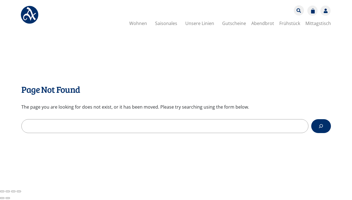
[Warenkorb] (312, 11)
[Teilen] (13, 191)
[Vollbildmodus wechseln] (8, 191)
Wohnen (138, 23)
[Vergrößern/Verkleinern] (2, 191)
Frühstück (289, 23)
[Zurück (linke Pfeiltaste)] (2, 198)
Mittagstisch (318, 23)
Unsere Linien (199, 23)
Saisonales (166, 23)
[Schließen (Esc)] (19, 191)
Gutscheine (234, 23)
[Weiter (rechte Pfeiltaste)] (8, 198)
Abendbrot (262, 23)
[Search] (321, 126)
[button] (139, 23)
